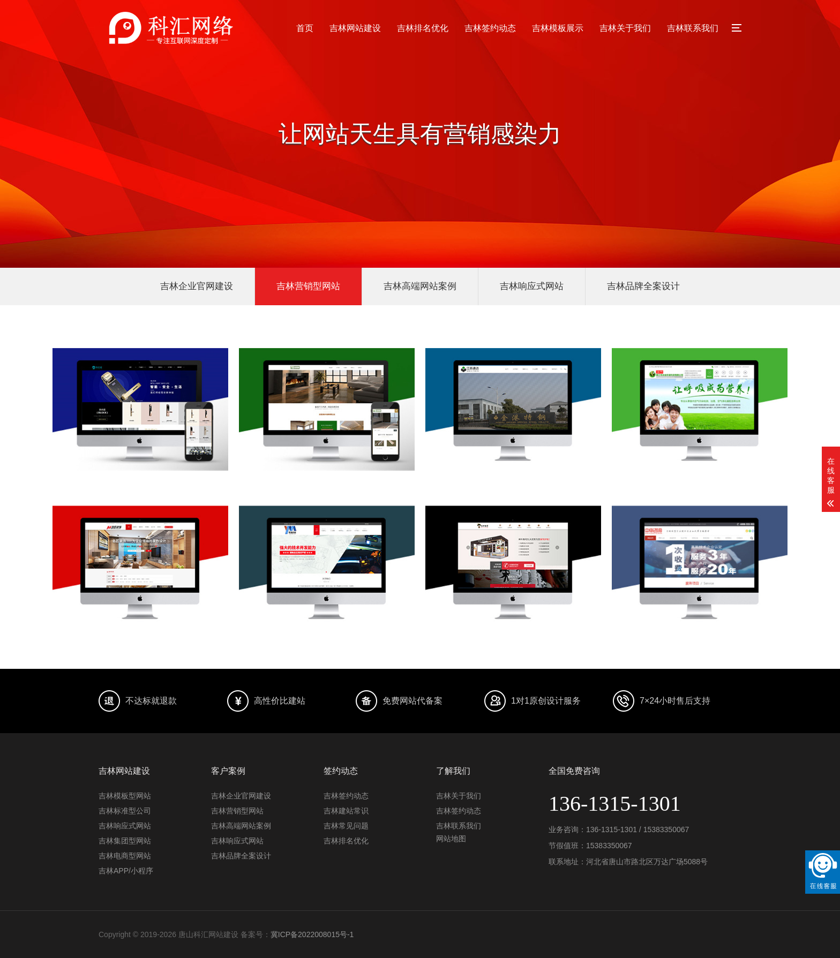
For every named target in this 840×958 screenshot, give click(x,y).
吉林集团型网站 (125, 840)
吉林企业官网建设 (196, 286)
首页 (304, 28)
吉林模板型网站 (125, 795)
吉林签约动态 (490, 28)
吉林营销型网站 (308, 286)
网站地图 (451, 838)
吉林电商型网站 (125, 855)
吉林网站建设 (355, 28)
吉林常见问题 (346, 825)
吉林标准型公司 (125, 810)
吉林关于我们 (625, 28)
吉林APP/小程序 (126, 870)
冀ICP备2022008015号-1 (312, 934)
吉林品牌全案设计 (643, 286)
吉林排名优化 (422, 28)
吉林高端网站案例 (420, 286)
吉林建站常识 (346, 810)
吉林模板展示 (557, 28)
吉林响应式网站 (532, 286)
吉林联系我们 (692, 28)
